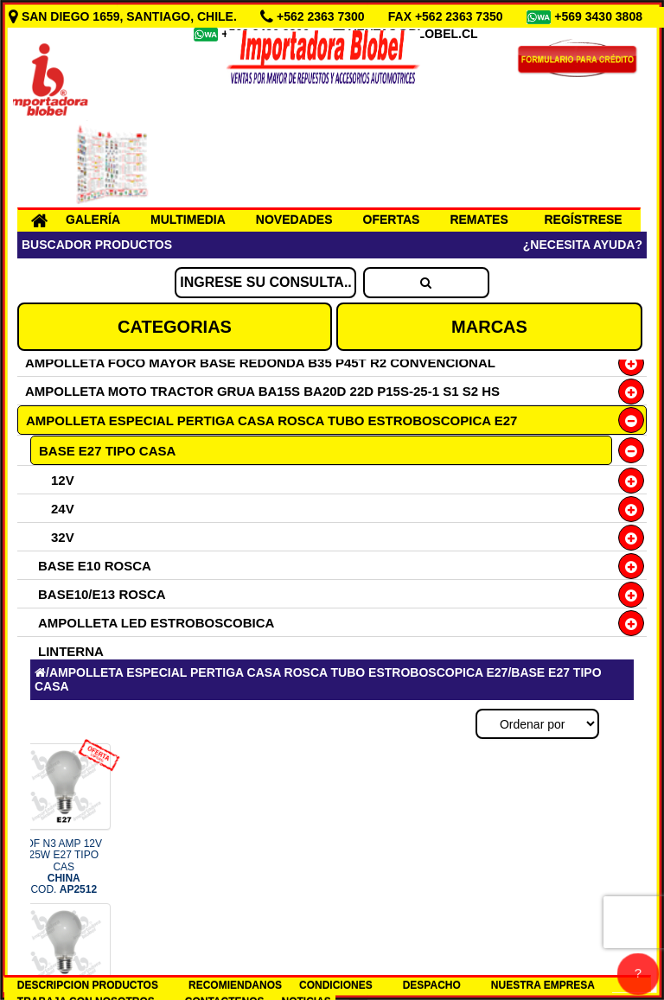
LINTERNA (71, 651)
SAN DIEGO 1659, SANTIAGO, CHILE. (124, 16)
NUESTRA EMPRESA (543, 985)
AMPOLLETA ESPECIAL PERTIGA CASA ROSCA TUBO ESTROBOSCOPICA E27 (271, 420)
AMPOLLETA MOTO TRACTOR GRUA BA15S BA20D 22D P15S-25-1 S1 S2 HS (262, 391)
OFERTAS (391, 219)
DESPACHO (432, 985)
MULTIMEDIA (188, 219)
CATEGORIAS (175, 326)
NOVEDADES (294, 219)
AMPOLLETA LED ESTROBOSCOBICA (156, 622)
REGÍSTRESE (583, 219)
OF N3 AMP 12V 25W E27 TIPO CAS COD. (64, 866)
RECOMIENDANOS (235, 985)
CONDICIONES (336, 985)
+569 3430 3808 (600, 16)
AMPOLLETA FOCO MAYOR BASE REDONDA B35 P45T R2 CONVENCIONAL (260, 362)
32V (62, 537)
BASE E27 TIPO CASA (107, 450)
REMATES (479, 219)
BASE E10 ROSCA (94, 565)
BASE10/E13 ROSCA (102, 594)
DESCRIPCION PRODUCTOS (87, 985)
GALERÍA (93, 219)
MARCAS (489, 326)
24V (62, 508)
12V (62, 480)
